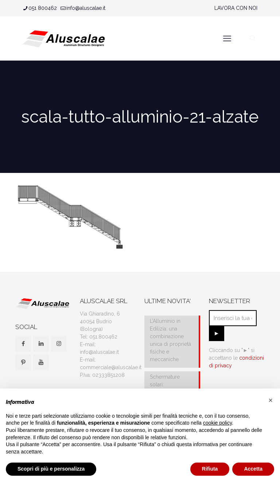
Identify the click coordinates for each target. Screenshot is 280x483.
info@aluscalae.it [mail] (85, 8)
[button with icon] (23, 344)
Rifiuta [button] (210, 469)
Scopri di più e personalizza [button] (51, 469)
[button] (270, 400)
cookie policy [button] (217, 423)
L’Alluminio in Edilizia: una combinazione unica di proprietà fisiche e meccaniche (170, 340)
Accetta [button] (253, 469)
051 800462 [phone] (42, 8)
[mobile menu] (227, 38)
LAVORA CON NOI (235, 8)
